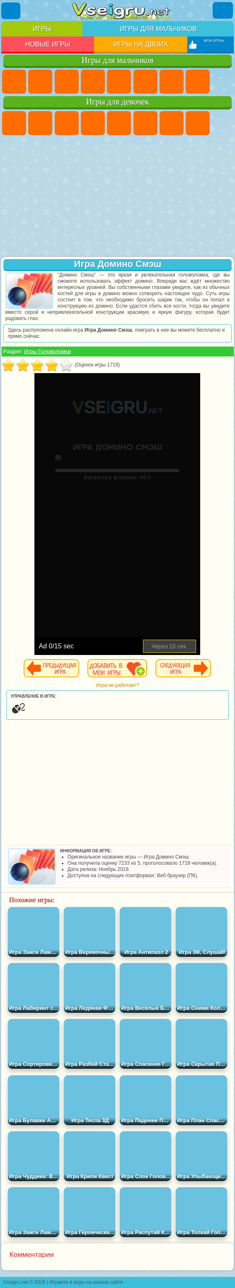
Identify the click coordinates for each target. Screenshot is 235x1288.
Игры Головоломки (47, 351)
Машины (198, 82)
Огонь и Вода (67, 123)
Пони (14, 123)
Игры (42, 28)
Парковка (14, 82)
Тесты (119, 123)
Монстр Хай (145, 123)
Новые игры (47, 44)
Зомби (119, 82)
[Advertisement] (117, 197)
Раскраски (198, 123)
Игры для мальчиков (158, 28)
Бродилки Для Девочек (172, 123)
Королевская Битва (145, 82)
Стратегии (67, 82)
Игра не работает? (117, 685)
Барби (93, 123)
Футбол (40, 82)
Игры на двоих (141, 44)
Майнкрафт (172, 82)
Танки (93, 82)
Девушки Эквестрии (40, 123)
